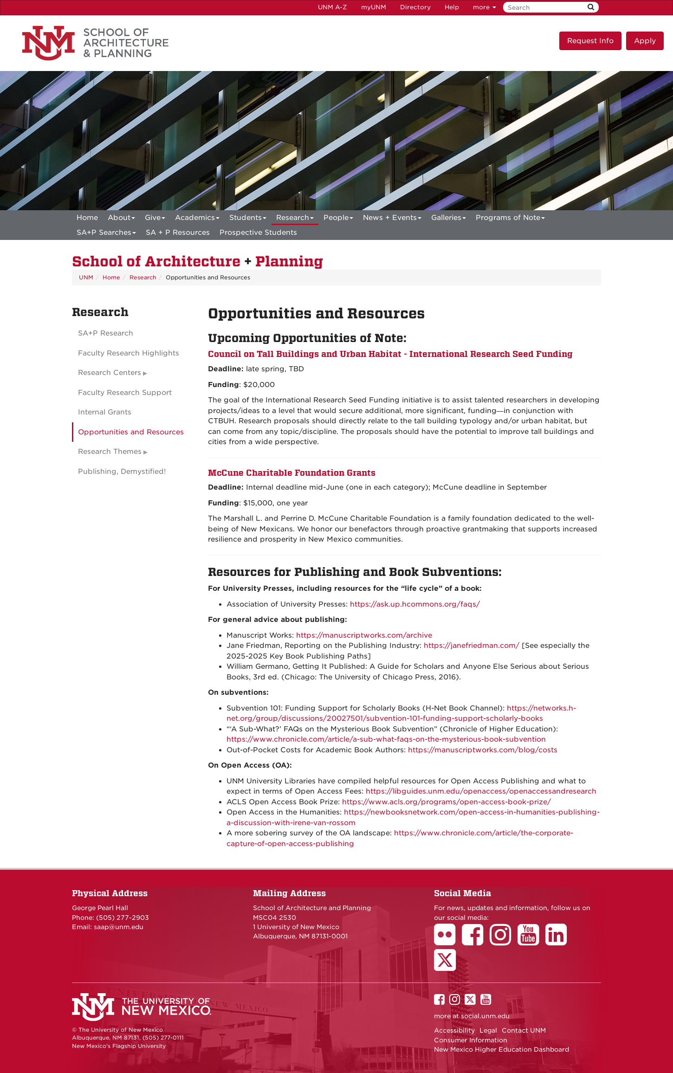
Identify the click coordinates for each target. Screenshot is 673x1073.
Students (247, 219)
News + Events (392, 219)
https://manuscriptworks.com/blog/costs (482, 750)
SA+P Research (105, 333)
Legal (488, 1030)
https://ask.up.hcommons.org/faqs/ (415, 604)
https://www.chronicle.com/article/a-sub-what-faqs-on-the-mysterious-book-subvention (386, 739)
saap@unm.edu (118, 927)
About (121, 219)
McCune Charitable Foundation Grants (291, 473)
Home (87, 217)
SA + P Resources (178, 232)
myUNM (373, 7)
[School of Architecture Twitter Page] (448, 966)
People (338, 219)
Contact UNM (524, 1030)
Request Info (590, 41)
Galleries (448, 219)
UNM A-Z (332, 7)
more (484, 7)
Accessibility (454, 1030)
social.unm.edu (485, 1016)
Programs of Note (510, 219)
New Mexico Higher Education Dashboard (501, 1049)
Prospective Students (258, 232)
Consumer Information (470, 1040)
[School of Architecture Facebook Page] (476, 941)
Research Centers (109, 372)
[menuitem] (87, 217)
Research (295, 219)
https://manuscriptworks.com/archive (364, 635)
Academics (197, 219)
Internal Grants (104, 412)
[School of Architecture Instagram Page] (504, 941)
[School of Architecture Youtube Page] (531, 941)
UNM (86, 277)
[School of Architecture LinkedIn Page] (559, 941)
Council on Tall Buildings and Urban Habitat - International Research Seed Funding (390, 354)
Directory (415, 7)
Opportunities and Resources (131, 432)
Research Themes (110, 451)
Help (452, 7)
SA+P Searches (106, 234)
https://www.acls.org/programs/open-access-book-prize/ (446, 802)
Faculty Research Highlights (128, 353)
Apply (645, 41)
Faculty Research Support (125, 392)
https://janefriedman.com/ (471, 645)
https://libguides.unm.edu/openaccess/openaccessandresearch (481, 791)
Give (155, 219)
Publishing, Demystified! (122, 471)
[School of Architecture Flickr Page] (448, 941)
